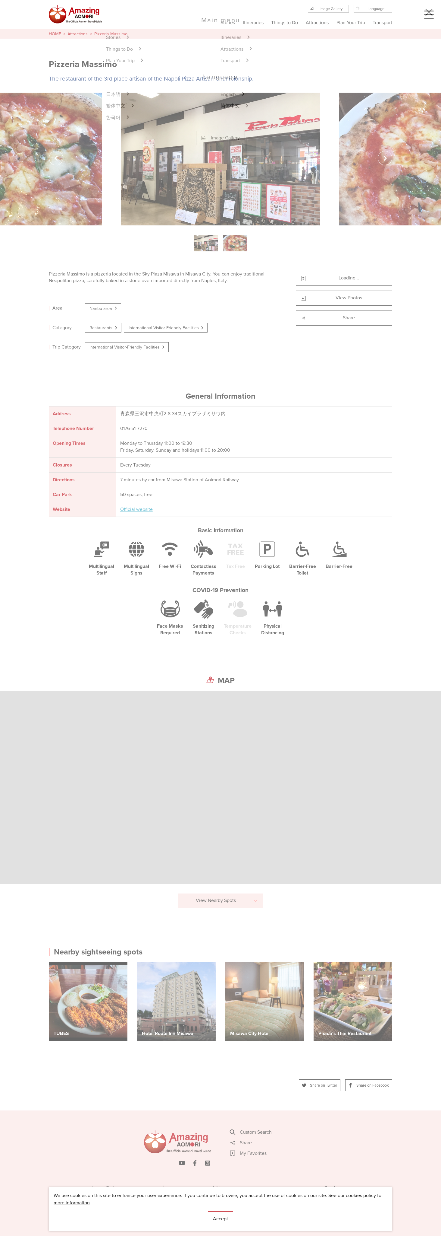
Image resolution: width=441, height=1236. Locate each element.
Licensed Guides (181, 1213)
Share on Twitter (319, 1085)
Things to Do (284, 22)
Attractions (77, 33)
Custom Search (251, 1132)
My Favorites (248, 1153)
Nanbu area (103, 308)
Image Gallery (106, 1187)
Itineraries (253, 22)
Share (328, 317)
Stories (227, 22)
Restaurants (103, 327)
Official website (136, 509)
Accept (220, 1218)
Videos (220, 1187)
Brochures (335, 1187)
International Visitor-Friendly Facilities (167, 327)
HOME (55, 33)
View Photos (331, 297)
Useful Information (257, 1213)
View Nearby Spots (227, 900)
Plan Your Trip (350, 22)
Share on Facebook (369, 1085)
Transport (382, 22)
